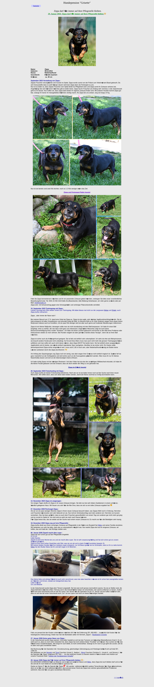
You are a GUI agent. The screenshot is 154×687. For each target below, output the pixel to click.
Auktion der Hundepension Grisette (61, 656)
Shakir (114, 310)
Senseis (49, 652)
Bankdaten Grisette (99, 635)
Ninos (83, 652)
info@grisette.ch (40, 303)
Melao (106, 310)
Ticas (57, 652)
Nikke (100, 525)
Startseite (36, 6)
